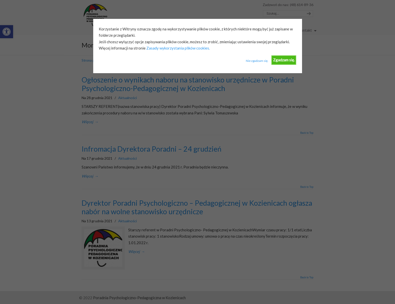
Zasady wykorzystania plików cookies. (178, 48)
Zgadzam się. (284, 60)
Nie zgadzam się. (257, 61)
